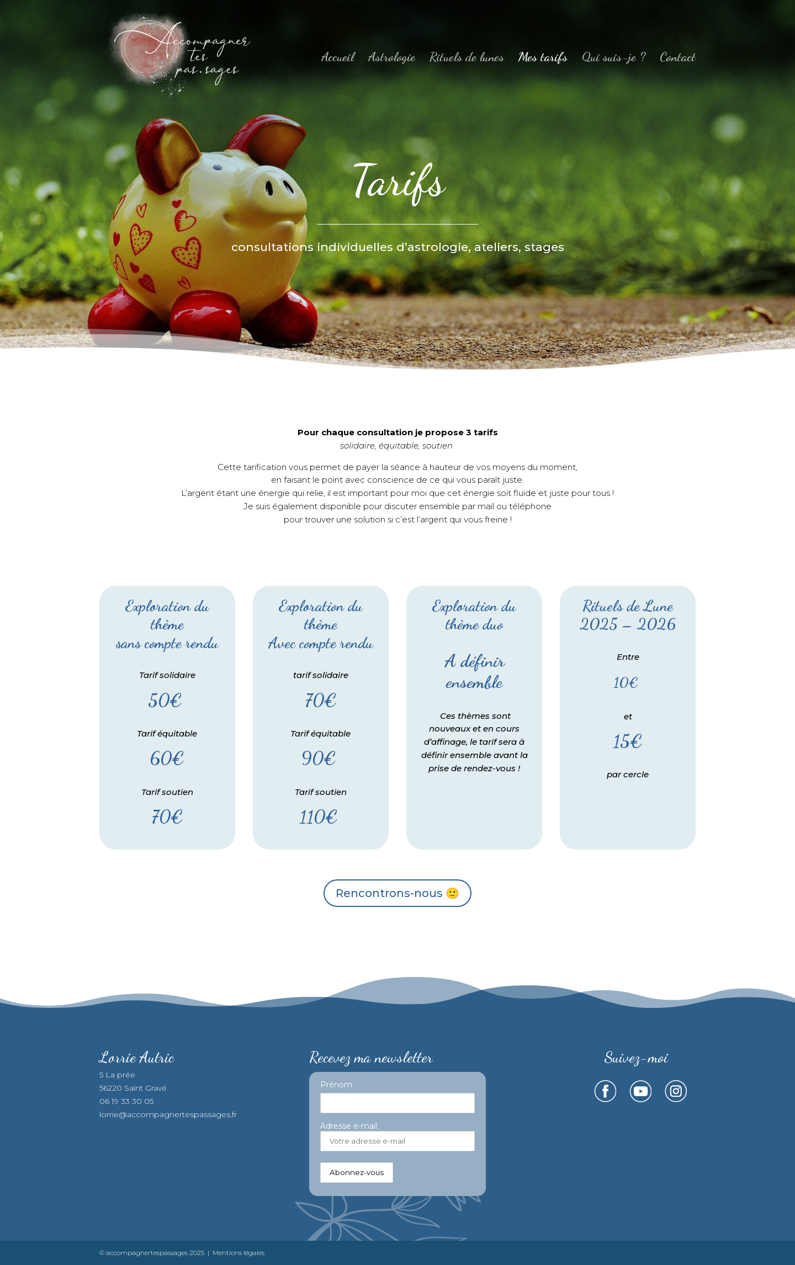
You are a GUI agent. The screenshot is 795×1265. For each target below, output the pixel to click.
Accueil (337, 58)
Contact (678, 58)
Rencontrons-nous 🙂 (397, 893)
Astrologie (391, 58)
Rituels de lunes (467, 58)
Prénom (336, 1085)
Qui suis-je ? (613, 58)
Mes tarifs (543, 58)
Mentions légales (238, 1252)
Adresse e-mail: (397, 1136)
